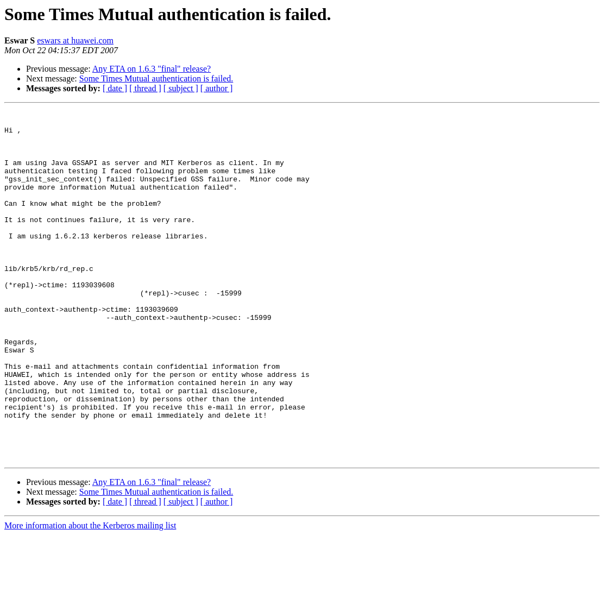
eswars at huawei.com (75, 40)
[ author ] (216, 88)
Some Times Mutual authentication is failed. (156, 78)
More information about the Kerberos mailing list (90, 595)
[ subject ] (180, 88)
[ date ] (115, 88)
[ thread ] (145, 88)
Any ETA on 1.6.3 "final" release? (151, 68)
